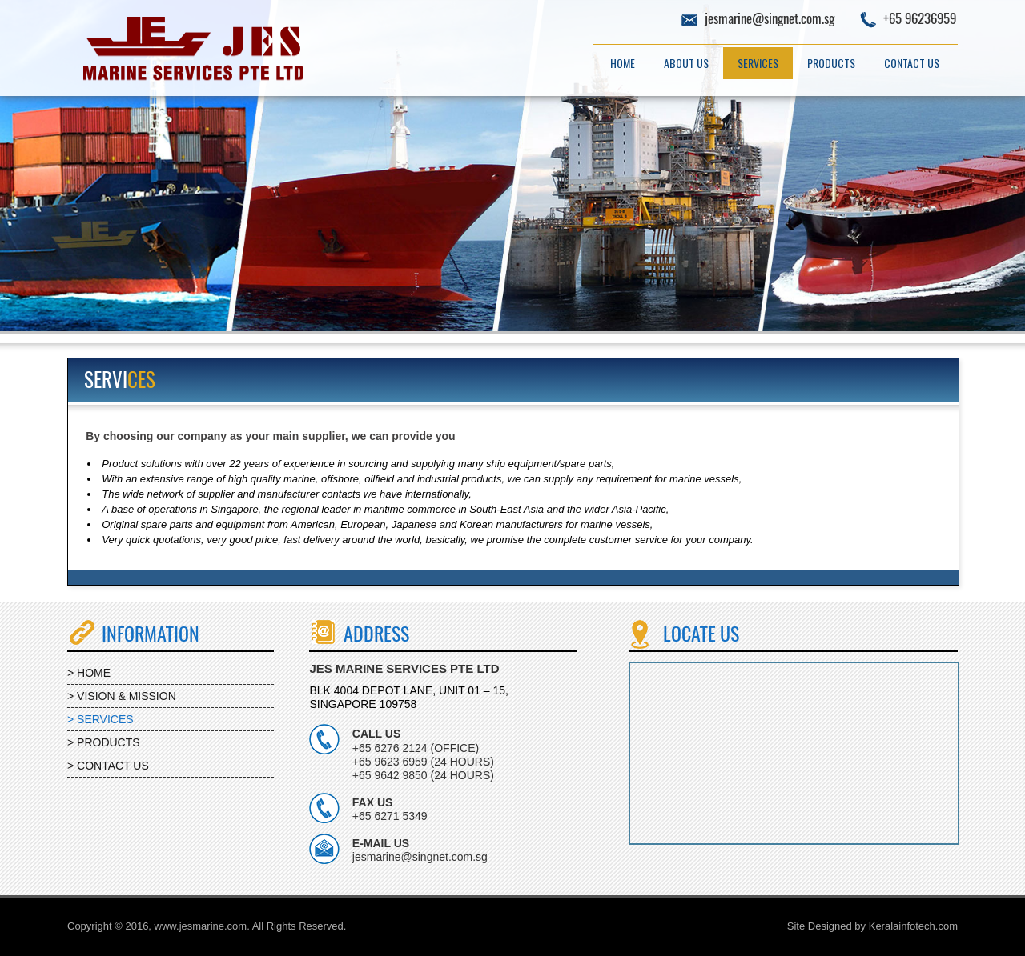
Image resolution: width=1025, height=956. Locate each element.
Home (622, 62)
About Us (686, 62)
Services (758, 62)
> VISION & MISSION (121, 696)
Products (831, 62)
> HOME (89, 672)
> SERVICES (100, 719)
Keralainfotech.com (913, 926)
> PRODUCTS (103, 742)
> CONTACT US (108, 765)
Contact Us (911, 62)
